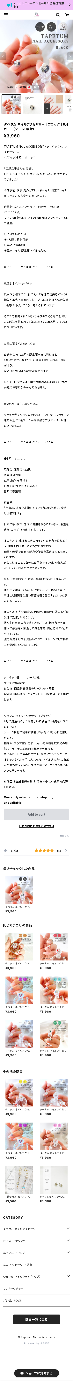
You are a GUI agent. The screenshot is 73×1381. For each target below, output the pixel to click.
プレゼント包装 (12, 1300)
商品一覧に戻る (36, 1319)
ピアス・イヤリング (14, 1241)
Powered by (36, 1343)
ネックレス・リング (14, 1253)
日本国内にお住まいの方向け (36, 826)
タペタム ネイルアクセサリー (20, 1229)
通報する (64, 835)
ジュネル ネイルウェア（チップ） (22, 1276)
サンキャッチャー (13, 1288)
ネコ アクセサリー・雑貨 (18, 1264)
